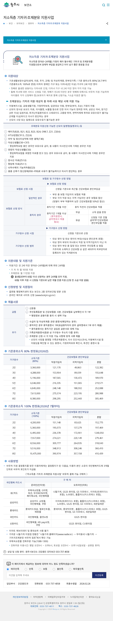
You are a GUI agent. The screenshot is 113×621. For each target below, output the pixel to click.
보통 (43, 568)
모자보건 (20, 23)
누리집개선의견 (77, 596)
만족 (29, 568)
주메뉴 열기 (108, 5)
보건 (11, 23)
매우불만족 (76, 568)
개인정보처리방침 (20, 596)
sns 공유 (107, 23)
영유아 (31, 23)
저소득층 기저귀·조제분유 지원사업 (21, 40)
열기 (103, 5)
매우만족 (13, 568)
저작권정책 (38, 596)
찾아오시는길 (94, 596)
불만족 (58, 568)
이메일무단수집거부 (56, 596)
